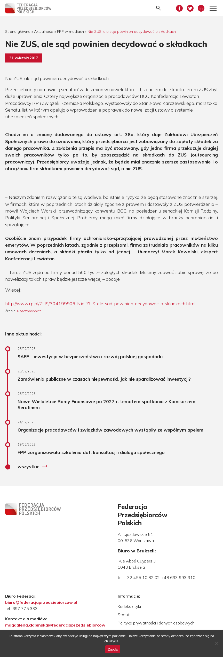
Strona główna (17, 31)
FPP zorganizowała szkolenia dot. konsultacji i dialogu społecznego (91, 452)
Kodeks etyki (129, 606)
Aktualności (43, 31)
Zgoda (113, 649)
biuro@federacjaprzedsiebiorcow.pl (41, 602)
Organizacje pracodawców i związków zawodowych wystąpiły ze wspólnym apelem (110, 430)
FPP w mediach (70, 31)
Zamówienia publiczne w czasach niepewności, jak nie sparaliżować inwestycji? (104, 379)
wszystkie (33, 466)
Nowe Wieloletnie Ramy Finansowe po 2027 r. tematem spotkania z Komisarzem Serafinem (106, 404)
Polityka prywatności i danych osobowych (156, 622)
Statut (124, 614)
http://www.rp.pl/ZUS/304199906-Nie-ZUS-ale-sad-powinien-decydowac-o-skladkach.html (100, 303)
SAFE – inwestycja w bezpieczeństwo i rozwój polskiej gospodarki (90, 356)
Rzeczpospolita (29, 311)
